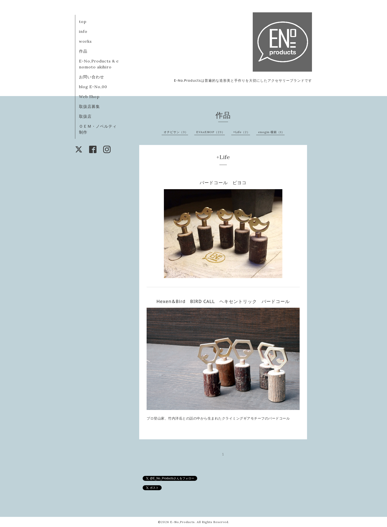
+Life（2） (241, 132)
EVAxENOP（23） (210, 132)
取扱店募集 (89, 106)
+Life (223, 157)
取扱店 (85, 116)
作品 (83, 51)
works (85, 41)
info (83, 31)
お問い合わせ (91, 76)
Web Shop (89, 96)
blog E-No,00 (93, 86)
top (82, 21)
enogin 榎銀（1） (271, 132)
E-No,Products (182, 522)
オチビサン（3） (176, 132)
